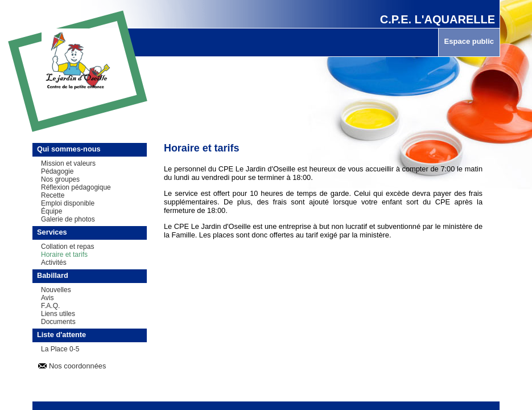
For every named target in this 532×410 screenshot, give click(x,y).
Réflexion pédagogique (76, 187)
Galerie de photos (68, 219)
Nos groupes (60, 179)
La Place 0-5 (60, 349)
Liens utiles (58, 314)
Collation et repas (67, 247)
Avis (47, 298)
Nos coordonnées (77, 366)
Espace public (469, 41)
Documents (58, 322)
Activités (54, 262)
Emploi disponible (67, 203)
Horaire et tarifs (64, 255)
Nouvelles (56, 290)
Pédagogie (57, 171)
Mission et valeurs (68, 163)
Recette (52, 195)
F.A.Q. (50, 306)
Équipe (51, 211)
